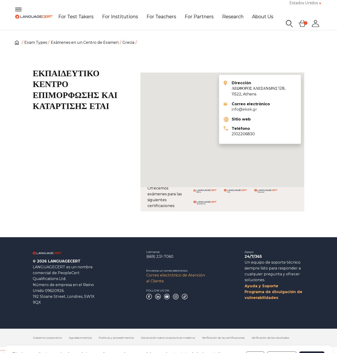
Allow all (311, 335)
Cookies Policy (78, 337)
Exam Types (35, 42)
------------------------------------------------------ (38, 350)
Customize (282, 335)
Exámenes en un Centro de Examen (85, 42)
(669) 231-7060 (159, 256)
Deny (255, 335)
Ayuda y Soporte (261, 286)
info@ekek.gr (244, 109)
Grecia (128, 42)
